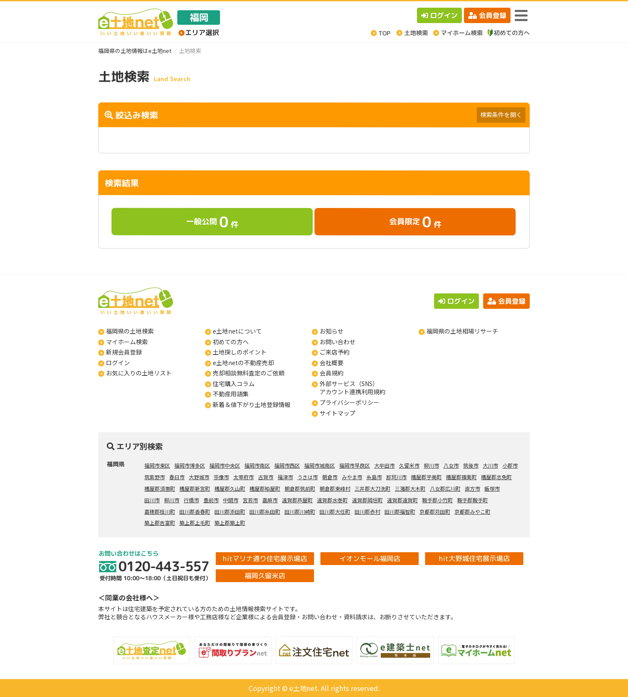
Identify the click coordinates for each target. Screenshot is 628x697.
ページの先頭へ (610, 679)
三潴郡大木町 (410, 488)
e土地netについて (237, 331)
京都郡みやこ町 (472, 511)
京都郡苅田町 (435, 511)
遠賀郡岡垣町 (367, 500)
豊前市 (211, 500)
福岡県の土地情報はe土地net (134, 51)
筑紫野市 (154, 476)
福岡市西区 (287, 465)
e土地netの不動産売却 (243, 362)
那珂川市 (396, 476)
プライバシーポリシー (349, 402)
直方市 (472, 488)
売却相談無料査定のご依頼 (249, 373)
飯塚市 (492, 488)
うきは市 (307, 476)
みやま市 (352, 476)
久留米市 (409, 465)
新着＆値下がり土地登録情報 (252, 404)
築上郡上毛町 (194, 522)
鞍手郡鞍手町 (472, 500)
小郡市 (510, 465)
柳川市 (431, 465)
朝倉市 (329, 476)
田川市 (152, 500)
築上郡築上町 (229, 522)
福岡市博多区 (189, 465)
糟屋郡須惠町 (159, 488)
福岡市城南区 (319, 465)
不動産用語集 (231, 394)
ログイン (439, 15)
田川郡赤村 (367, 511)
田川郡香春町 (194, 511)
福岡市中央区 (224, 465)
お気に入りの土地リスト (139, 373)
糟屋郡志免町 (496, 476)
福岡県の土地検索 (130, 331)
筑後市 (470, 465)
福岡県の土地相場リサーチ (462, 331)
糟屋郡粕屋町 (264, 488)
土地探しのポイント (240, 352)
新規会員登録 (124, 352)
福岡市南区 (257, 465)
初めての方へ (231, 341)
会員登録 (487, 15)
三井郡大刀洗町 (372, 488)
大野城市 (199, 476)
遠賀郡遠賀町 (402, 500)
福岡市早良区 (354, 465)
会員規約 (331, 373)
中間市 (230, 500)
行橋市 (191, 500)
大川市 (490, 465)
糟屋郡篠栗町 (461, 476)
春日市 (177, 476)
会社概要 (331, 362)
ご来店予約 (334, 352)
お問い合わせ (337, 341)
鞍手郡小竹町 (437, 500)
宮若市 (250, 500)
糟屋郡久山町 (229, 488)
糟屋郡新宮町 (194, 488)
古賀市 (265, 476)
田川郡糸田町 (264, 511)
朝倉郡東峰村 (335, 488)
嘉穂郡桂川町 (159, 511)
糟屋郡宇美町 (426, 476)
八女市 (451, 465)
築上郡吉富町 (159, 522)
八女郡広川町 (445, 488)
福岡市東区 (157, 465)
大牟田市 (384, 465)
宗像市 (221, 476)
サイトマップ (337, 413)
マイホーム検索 (127, 341)
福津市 (285, 476)
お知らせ (331, 331)
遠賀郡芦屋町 (297, 500)
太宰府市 (243, 476)
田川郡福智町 (399, 511)
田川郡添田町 (229, 511)
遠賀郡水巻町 (332, 500)
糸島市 (374, 476)
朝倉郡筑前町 (300, 488)
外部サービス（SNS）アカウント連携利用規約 (352, 387)
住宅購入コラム (234, 383)
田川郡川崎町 (300, 511)
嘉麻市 (270, 500)
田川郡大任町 (335, 511)
